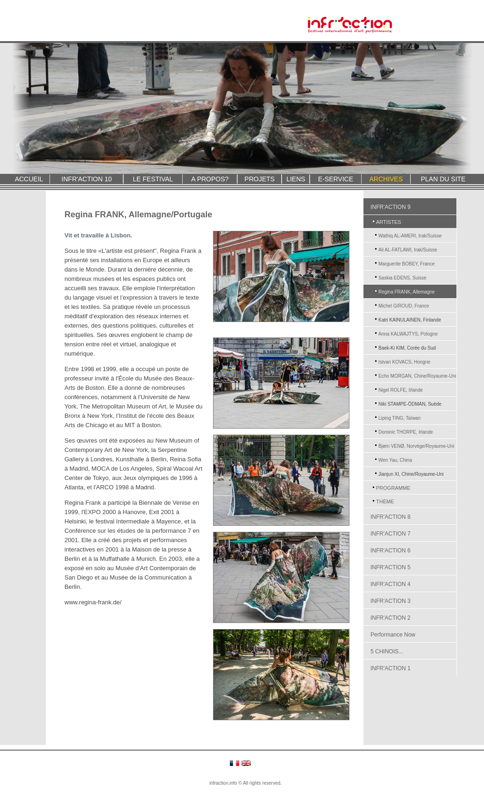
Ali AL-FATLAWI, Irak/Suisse (407, 249)
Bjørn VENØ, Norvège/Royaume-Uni (416, 446)
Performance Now (392, 634)
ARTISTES (388, 222)
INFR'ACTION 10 (87, 179)
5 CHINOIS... (386, 651)
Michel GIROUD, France (403, 305)
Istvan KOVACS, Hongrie (404, 362)
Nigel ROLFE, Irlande (400, 390)
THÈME (385, 501)
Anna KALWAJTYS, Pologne (408, 333)
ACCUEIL (29, 179)
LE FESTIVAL (153, 179)
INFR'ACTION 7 (390, 533)
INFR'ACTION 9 (390, 207)
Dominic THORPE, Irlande (405, 432)
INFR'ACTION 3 (390, 601)
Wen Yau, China (395, 460)
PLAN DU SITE (443, 179)
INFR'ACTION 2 (390, 618)
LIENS (295, 179)
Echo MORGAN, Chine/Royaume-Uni (417, 376)
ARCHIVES (386, 179)
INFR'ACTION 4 (390, 584)
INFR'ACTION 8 (390, 517)
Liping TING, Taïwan (399, 418)
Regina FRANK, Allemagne (406, 291)
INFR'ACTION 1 (390, 668)
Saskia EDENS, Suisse (402, 277)
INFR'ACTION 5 (390, 567)
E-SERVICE (335, 179)
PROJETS (259, 179)
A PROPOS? (209, 179)
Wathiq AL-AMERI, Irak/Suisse (409, 235)
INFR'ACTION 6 (390, 550)
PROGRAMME (393, 488)
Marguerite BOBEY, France (406, 263)
